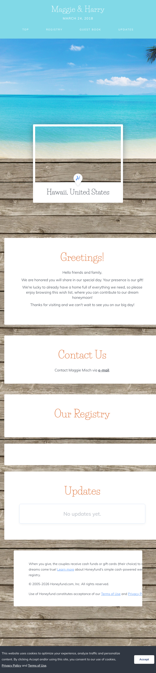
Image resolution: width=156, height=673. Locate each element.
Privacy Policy (138, 594)
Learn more (65, 569)
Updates (126, 29)
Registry (54, 29)
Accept (144, 659)
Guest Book (90, 29)
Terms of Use (111, 594)
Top (25, 29)
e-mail (103, 370)
